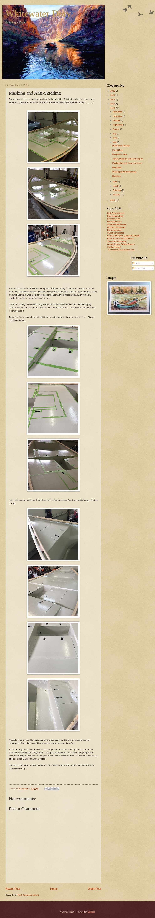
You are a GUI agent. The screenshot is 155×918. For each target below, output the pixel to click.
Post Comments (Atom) (28, 895)
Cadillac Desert (114, 247)
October (116, 120)
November (118, 116)
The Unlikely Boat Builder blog (120, 250)
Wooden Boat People (116, 224)
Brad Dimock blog (115, 216)
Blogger (91, 912)
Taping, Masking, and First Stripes (127, 158)
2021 (112, 91)
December (118, 112)
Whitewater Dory (38, 13)
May (115, 142)
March (116, 186)
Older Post (94, 888)
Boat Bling (116, 167)
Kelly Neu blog (113, 219)
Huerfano (116, 176)
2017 (112, 104)
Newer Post (12, 888)
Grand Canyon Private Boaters (121, 244)
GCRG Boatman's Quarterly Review (123, 236)
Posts (136, 263)
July (115, 133)
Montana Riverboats (116, 227)
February (117, 190)
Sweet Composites (115, 233)
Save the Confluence (116, 241)
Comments (138, 268)
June (115, 138)
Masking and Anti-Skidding (124, 171)
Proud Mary (117, 150)
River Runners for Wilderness (120, 238)
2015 (112, 200)
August (116, 129)
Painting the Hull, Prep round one (127, 163)
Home (54, 888)
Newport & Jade (119, 154)
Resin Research (114, 230)
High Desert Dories (115, 213)
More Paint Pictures (121, 145)
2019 (112, 99)
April (115, 181)
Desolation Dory (114, 221)
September (118, 125)
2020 (112, 95)
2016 (112, 108)
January (116, 194)
